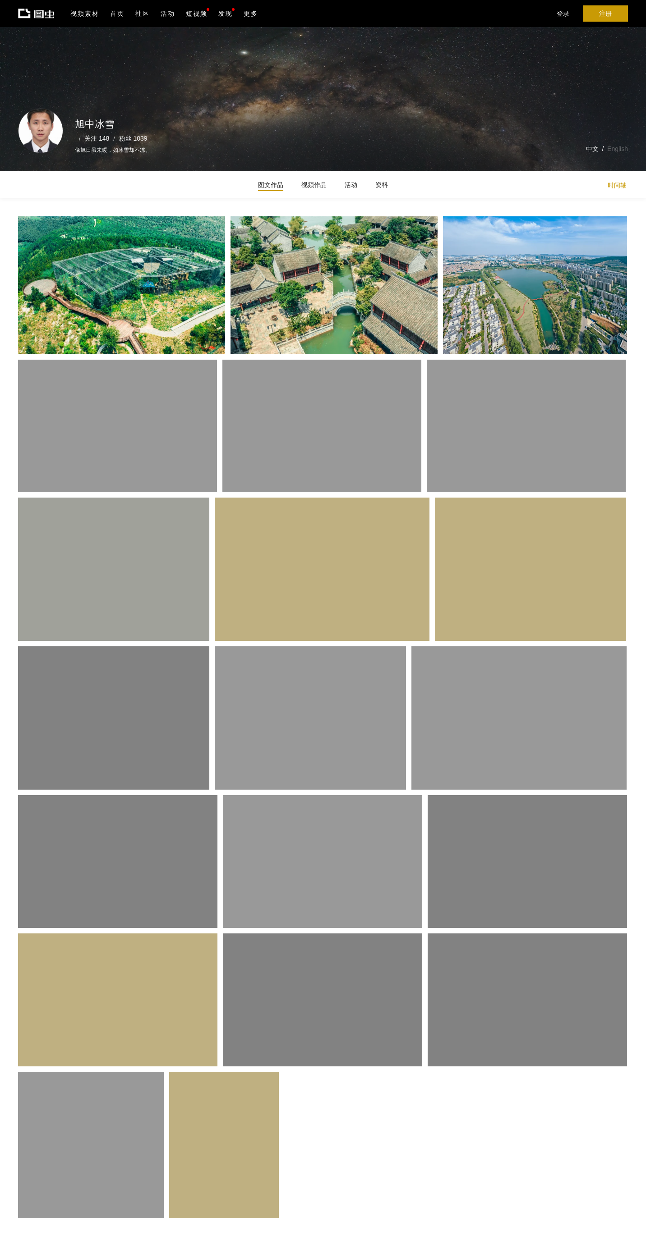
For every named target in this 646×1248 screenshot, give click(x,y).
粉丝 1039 (133, 138)
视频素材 (84, 13)
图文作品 (270, 184)
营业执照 (197, 1235)
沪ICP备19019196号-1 (155, 1235)
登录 (563, 13)
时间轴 (617, 185)
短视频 (197, 13)
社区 (142, 13)
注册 (605, 13)
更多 (251, 13)
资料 (381, 184)
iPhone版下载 (261, 1189)
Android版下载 (261, 1208)
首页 (117, 13)
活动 (168, 13)
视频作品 (314, 184)
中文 (592, 148)
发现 (226, 12)
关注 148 (96, 138)
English (617, 148)
